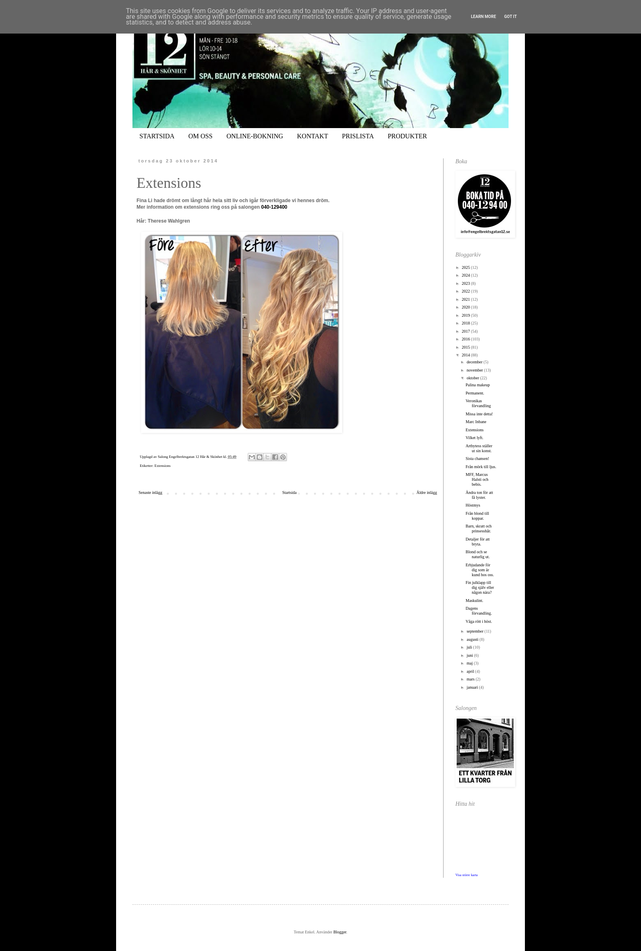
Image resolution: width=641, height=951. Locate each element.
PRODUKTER (407, 136)
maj (470, 663)
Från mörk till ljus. (481, 466)
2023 (466, 283)
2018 (466, 323)
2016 (466, 339)
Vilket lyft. (474, 437)
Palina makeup (478, 385)
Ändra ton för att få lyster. (479, 495)
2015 (466, 347)
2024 (466, 275)
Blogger (339, 932)
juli (469, 647)
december (474, 362)
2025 (466, 267)
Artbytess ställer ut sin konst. (479, 448)
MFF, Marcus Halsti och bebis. (477, 479)
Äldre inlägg (427, 492)
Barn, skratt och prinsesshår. (479, 528)
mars (470, 679)
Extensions (163, 466)
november (475, 370)
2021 (466, 299)
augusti (472, 639)
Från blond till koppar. (477, 516)
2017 (466, 331)
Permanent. (475, 393)
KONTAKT (312, 136)
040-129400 (274, 207)
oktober (473, 378)
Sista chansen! (477, 458)
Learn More (483, 16)
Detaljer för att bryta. (478, 541)
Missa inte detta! (479, 414)
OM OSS (200, 136)
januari (472, 687)
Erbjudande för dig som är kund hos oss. (480, 570)
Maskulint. (474, 600)
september (475, 631)
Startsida (289, 492)
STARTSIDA (157, 136)
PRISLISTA (358, 136)
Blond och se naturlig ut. (478, 554)
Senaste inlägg (150, 492)
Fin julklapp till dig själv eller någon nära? (480, 587)
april (470, 671)
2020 (466, 307)
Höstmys (473, 505)
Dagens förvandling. (479, 610)
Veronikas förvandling (478, 403)
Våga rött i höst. (479, 621)
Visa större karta (466, 875)
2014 (466, 355)
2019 (466, 315)
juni (470, 655)
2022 (466, 291)
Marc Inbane (476, 421)
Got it (510, 16)
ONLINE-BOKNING (254, 136)
